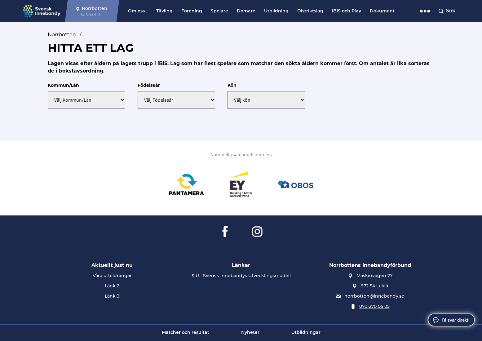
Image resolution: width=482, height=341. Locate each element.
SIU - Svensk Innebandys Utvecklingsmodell (241, 276)
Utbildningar (306, 332)
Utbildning (276, 11)
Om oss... (138, 11)
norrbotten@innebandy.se (374, 296)
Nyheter (250, 332)
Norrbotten (62, 35)
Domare (246, 11)
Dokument (382, 11)
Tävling (164, 11)
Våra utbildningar (112, 276)
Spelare (219, 11)
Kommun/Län (63, 85)
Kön (232, 85)
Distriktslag (310, 11)
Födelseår (149, 85)
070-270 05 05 (374, 306)
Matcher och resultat (185, 332)
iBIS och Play (346, 11)
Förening (191, 11)
